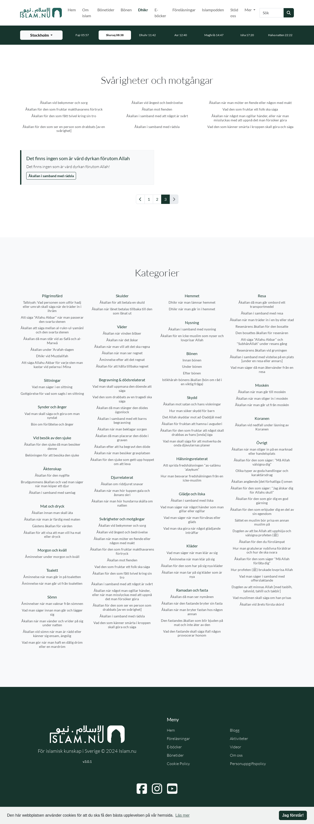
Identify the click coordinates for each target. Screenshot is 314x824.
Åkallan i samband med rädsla (51, 176)
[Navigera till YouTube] (172, 789)
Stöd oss (234, 12)
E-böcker (160, 12)
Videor (235, 746)
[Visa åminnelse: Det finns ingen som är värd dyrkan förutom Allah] (87, 158)
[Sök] (272, 12)
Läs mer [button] (182, 815)
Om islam (86, 12)
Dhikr (144, 9)
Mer (248, 9)
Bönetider (105, 9)
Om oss (236, 755)
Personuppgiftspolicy (248, 763)
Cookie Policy (178, 763)
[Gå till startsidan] (41, 13)
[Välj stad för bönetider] (41, 35)
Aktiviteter (239, 738)
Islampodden (213, 9)
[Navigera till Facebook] (142, 789)
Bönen (126, 9)
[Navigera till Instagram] (157, 789)
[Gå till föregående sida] (140, 199)
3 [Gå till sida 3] (165, 199)
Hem (72, 9)
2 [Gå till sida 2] (157, 199)
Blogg (234, 730)
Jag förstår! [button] (293, 815)
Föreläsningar (184, 9)
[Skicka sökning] (289, 12)
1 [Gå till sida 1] (149, 199)
